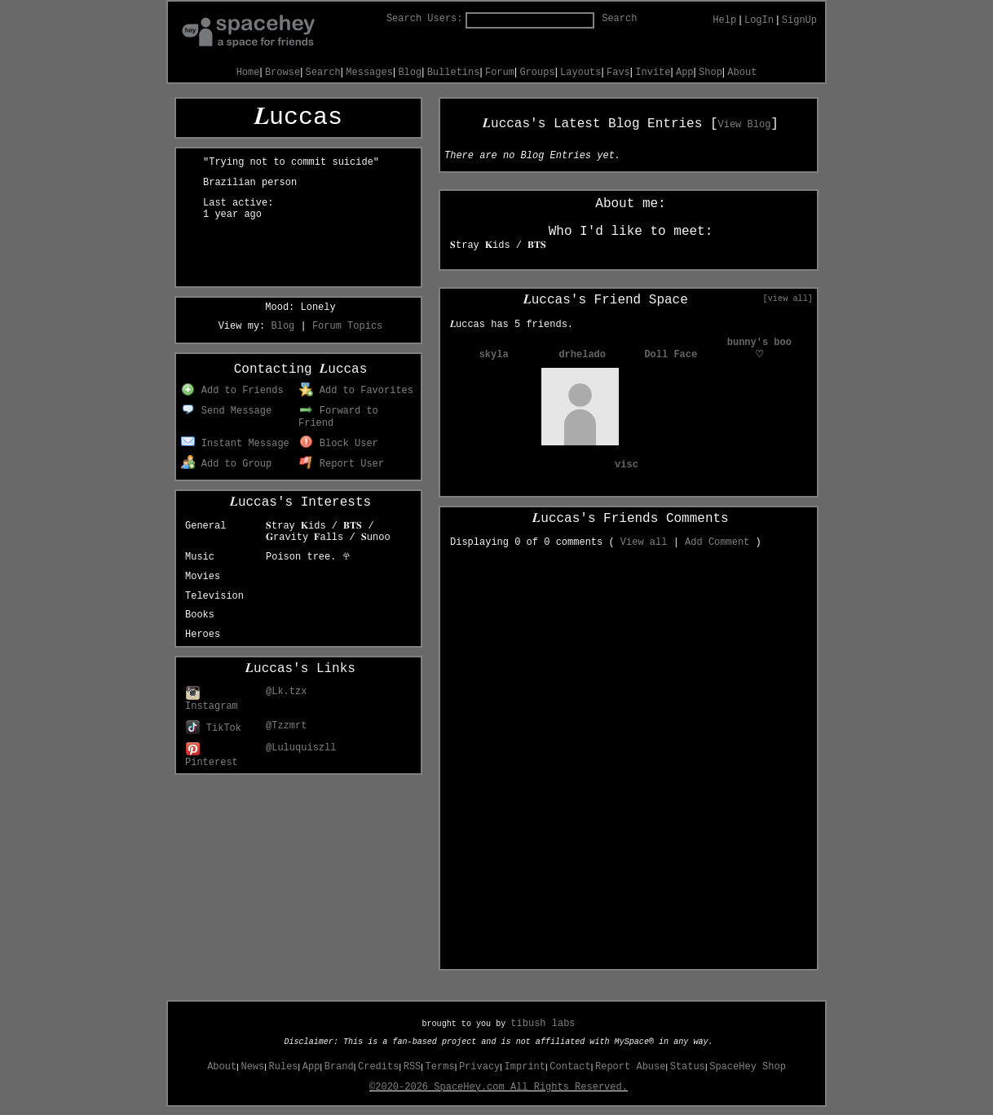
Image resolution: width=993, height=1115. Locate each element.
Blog (409, 72)
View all (644, 542)
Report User (341, 464)
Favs (618, 72)
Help (724, 20)
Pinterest (211, 756)
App (685, 72)
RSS (412, 1067)
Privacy (479, 1067)
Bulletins (453, 72)
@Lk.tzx (286, 691)
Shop (710, 72)
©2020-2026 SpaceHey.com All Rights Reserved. (498, 1087)
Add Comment (717, 542)
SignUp (799, 20)
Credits (378, 1067)
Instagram (211, 700)
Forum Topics (347, 326)
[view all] (788, 298)
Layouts (580, 72)
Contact (569, 1067)
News (252, 1067)
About (742, 72)
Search (619, 18)
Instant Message (235, 443)
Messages (369, 72)
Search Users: (424, 18)
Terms (440, 1067)
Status (687, 1067)
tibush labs (542, 1023)
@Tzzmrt (286, 726)
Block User (338, 443)
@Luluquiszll (301, 748)
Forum (499, 72)
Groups (536, 72)
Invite (652, 72)
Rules (283, 1067)
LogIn (759, 20)
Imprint (525, 1067)
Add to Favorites (356, 390)
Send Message (226, 411)
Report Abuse (630, 1067)
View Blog (744, 125)
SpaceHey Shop (747, 1067)
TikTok (213, 728)
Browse (282, 72)
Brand (339, 1067)
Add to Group (226, 464)
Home (248, 72)
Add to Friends (232, 390)
